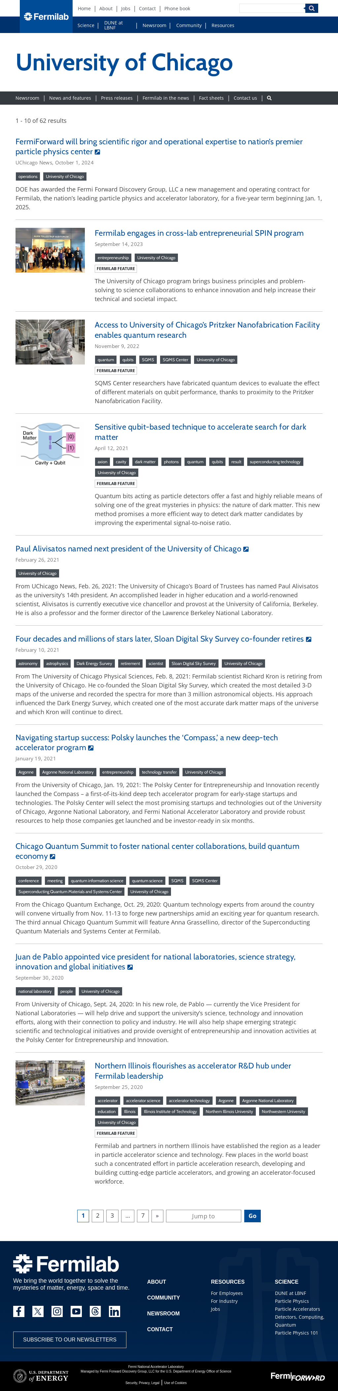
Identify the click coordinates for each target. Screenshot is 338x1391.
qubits (127, 359)
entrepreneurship (113, 257)
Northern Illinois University (229, 1111)
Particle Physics (292, 1301)
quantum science (147, 880)
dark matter (145, 461)
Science (86, 25)
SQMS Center (175, 359)
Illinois (129, 1111)
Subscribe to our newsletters (70, 1339)
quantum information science (97, 880)
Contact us (245, 97)
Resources (223, 25)
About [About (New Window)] (106, 8)
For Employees (227, 1293)
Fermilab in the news (166, 97)
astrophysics (57, 663)
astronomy (28, 663)
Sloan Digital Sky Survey (194, 663)
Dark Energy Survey (94, 663)
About (156, 1282)
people (66, 991)
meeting (55, 880)
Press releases (117, 97)
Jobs (215, 1309)
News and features (70, 97)
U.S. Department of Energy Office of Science (198, 1371)
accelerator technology (189, 1100)
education (107, 1111)
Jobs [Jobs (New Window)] (125, 8)
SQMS (148, 359)
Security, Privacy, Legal (142, 1383)
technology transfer (159, 772)
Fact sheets (211, 97)
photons (171, 461)
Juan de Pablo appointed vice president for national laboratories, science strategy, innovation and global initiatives (156, 961)
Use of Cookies (175, 1383)
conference (28, 880)
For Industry (224, 1301)
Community (189, 25)
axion (102, 461)
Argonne (26, 772)
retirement (130, 663)
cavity (121, 461)
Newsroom (154, 25)
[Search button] (269, 97)
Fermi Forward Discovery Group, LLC (127, 1371)
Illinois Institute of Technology (170, 1111)
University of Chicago (65, 176)
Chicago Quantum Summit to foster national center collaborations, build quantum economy (157, 851)
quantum (106, 359)
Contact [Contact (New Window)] (147, 8)
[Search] (272, 8)
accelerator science (143, 1100)
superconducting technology (275, 461)
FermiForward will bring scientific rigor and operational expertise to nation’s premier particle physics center (159, 146)
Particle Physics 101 (296, 1333)
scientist (156, 663)
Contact (160, 1329)
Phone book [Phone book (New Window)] (177, 8)
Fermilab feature (116, 268)
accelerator (108, 1100)
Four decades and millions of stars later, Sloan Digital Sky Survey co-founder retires (160, 638)
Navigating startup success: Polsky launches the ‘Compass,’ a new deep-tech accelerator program (147, 742)
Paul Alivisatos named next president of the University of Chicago (128, 548)
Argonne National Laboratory (68, 772)
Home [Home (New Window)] (84, 8)
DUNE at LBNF (113, 25)
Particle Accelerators (297, 1309)
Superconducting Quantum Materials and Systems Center (70, 891)
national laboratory (35, 991)
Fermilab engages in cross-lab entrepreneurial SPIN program (199, 233)
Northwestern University (283, 1111)
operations (27, 176)
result (236, 461)
